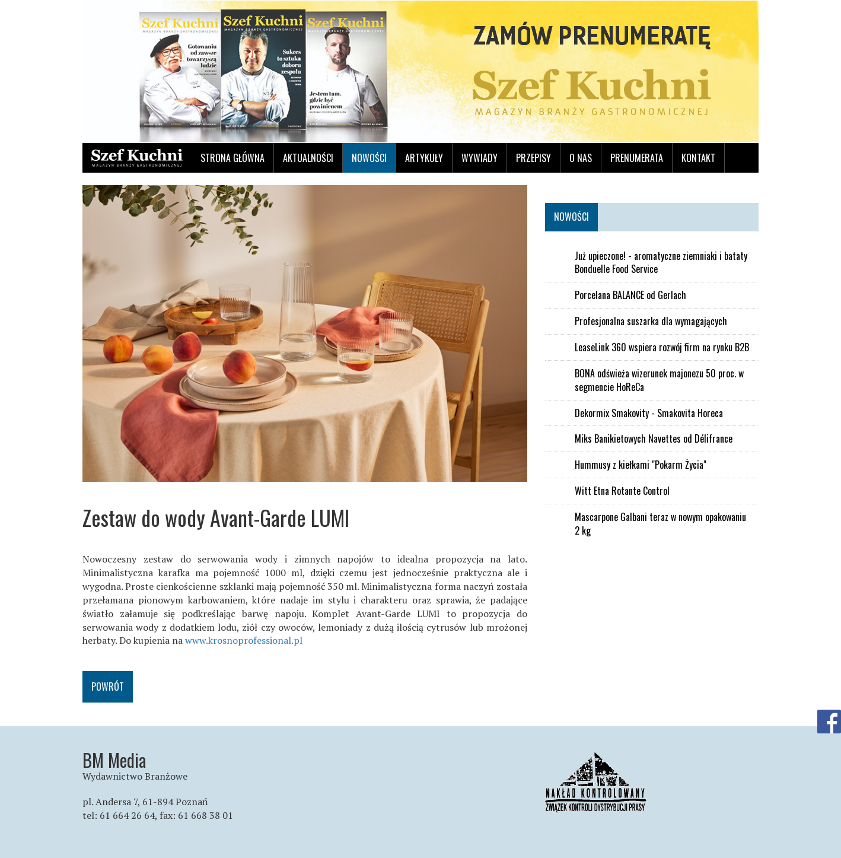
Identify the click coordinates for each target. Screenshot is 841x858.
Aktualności (308, 158)
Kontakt (698, 158)
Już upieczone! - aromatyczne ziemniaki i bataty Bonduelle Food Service (661, 263)
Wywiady (479, 158)
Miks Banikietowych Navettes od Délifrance (653, 439)
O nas (580, 158)
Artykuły (424, 158)
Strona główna (232, 158)
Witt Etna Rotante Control (622, 491)
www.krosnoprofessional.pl (243, 640)
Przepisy (533, 158)
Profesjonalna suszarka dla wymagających (651, 321)
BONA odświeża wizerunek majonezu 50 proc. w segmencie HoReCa (659, 380)
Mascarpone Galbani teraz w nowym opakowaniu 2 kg (660, 524)
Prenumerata (636, 158)
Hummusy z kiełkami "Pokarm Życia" (640, 465)
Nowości (369, 158)
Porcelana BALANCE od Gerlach (630, 295)
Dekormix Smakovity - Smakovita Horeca (649, 413)
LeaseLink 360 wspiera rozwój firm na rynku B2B (662, 347)
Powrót (107, 686)
